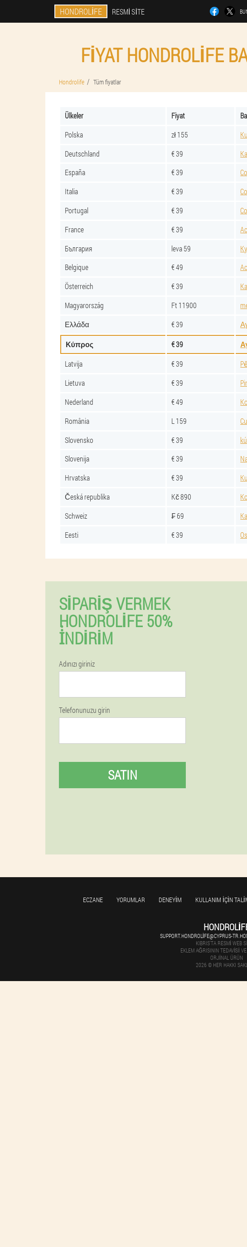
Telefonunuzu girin (84, 710)
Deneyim (170, 899)
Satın (122, 774)
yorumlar (130, 899)
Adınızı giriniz (77, 664)
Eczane (93, 899)
